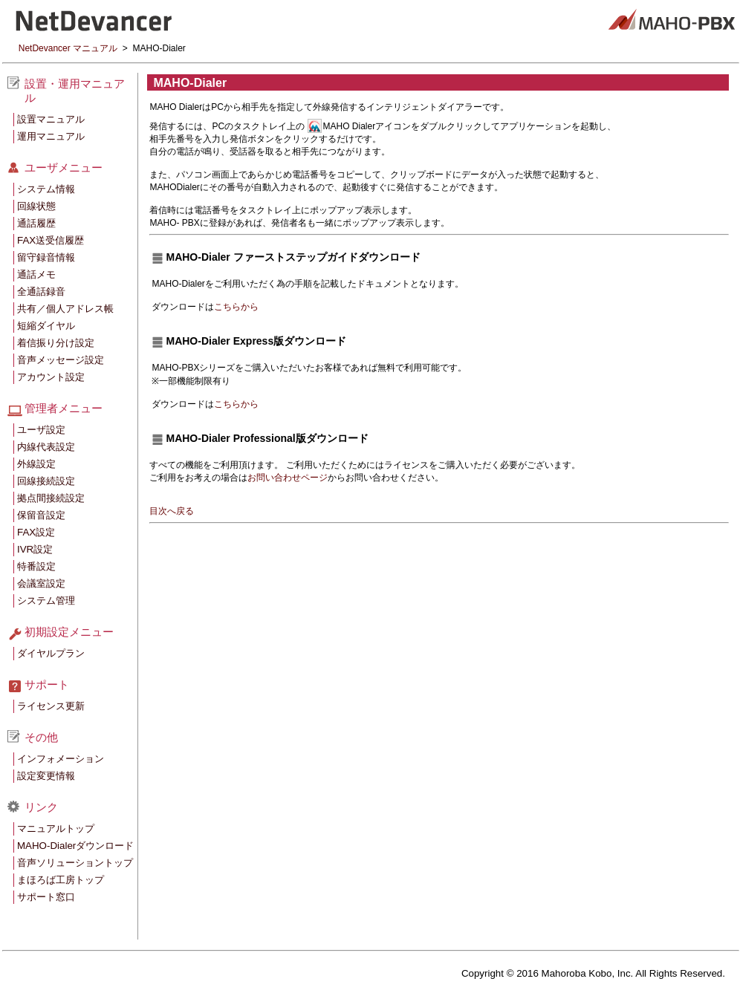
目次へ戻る (171, 511)
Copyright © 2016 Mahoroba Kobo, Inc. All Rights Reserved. (593, 973)
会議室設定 (41, 583)
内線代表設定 (46, 446)
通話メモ (36, 274)
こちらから (236, 307)
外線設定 (36, 463)
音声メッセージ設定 (60, 359)
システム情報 (46, 189)
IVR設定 (35, 549)
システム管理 (46, 600)
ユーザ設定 (41, 429)
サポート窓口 (46, 896)
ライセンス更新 (51, 706)
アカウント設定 (51, 377)
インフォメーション (60, 758)
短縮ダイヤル (46, 325)
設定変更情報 (46, 775)
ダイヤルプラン (51, 653)
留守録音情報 (46, 257)
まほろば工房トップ (60, 879)
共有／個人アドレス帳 (65, 308)
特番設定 (36, 566)
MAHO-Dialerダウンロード (75, 845)
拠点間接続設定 (51, 498)
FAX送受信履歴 (50, 240)
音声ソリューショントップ (75, 862)
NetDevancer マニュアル (68, 48)
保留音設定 (41, 515)
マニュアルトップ (55, 828)
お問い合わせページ (287, 477)
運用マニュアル (51, 136)
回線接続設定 (46, 480)
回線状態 (36, 206)
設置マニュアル (51, 119)
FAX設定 (36, 532)
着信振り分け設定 (55, 342)
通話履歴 (36, 223)
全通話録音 (41, 291)
